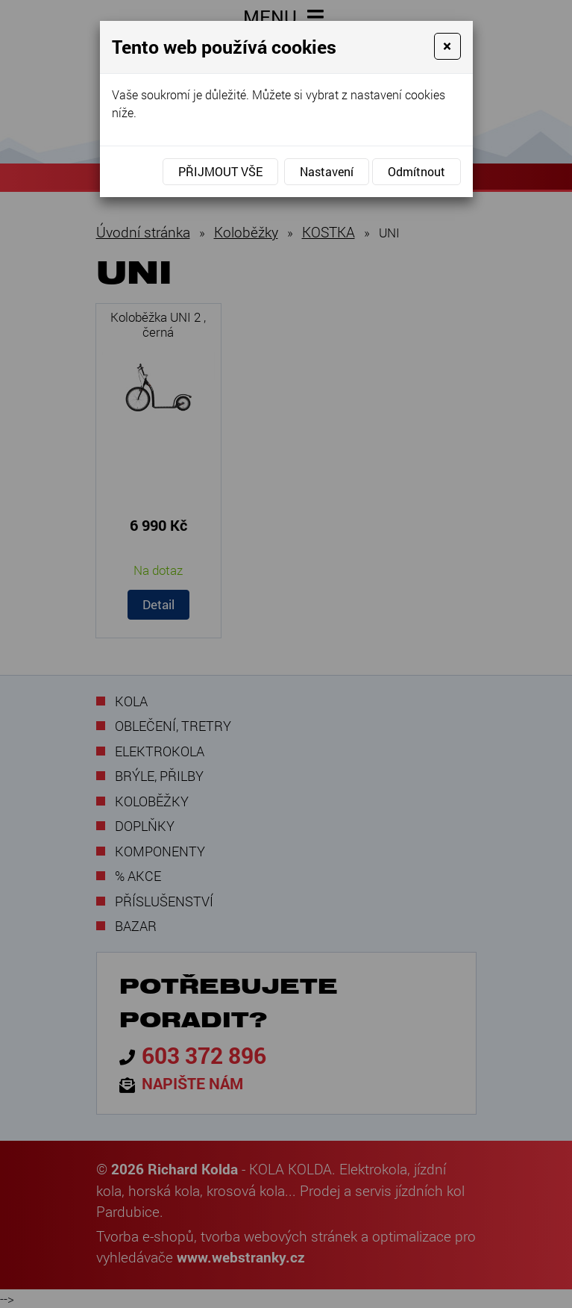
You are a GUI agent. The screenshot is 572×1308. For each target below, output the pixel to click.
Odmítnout (416, 171)
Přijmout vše (220, 171)
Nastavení (326, 171)
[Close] (447, 46)
